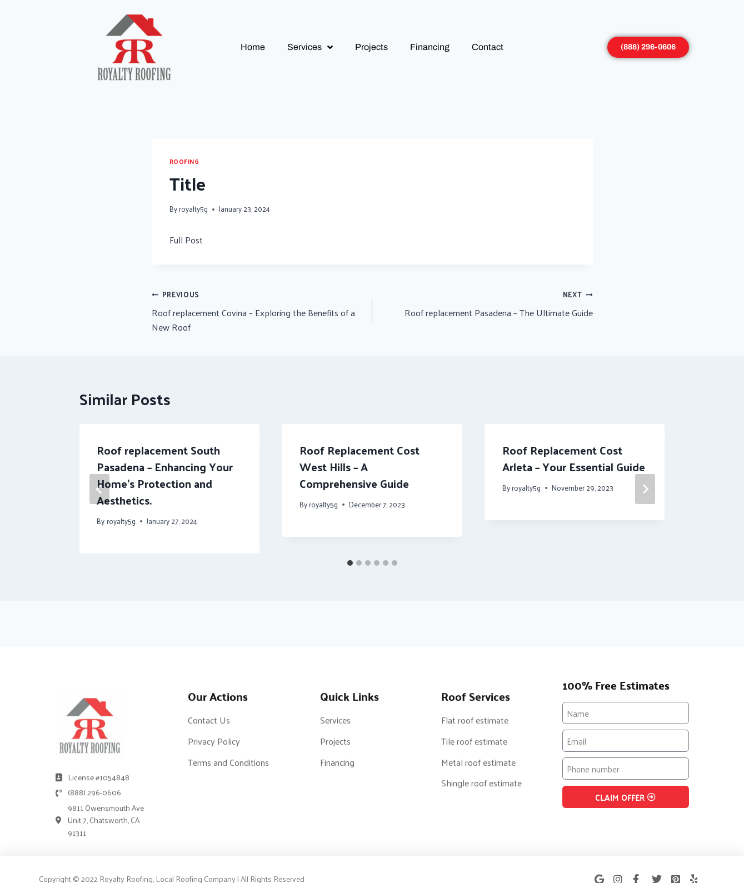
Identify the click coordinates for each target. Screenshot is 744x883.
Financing (430, 47)
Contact (487, 47)
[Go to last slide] (99, 489)
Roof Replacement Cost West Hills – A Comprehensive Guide (359, 466)
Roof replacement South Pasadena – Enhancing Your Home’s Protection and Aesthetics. (165, 475)
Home (253, 47)
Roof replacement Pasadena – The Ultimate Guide (487, 303)
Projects (371, 47)
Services (310, 47)
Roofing (184, 161)
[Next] (645, 489)
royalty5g (193, 208)
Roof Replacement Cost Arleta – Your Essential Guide (573, 458)
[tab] (350, 563)
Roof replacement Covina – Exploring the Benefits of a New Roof (257, 310)
